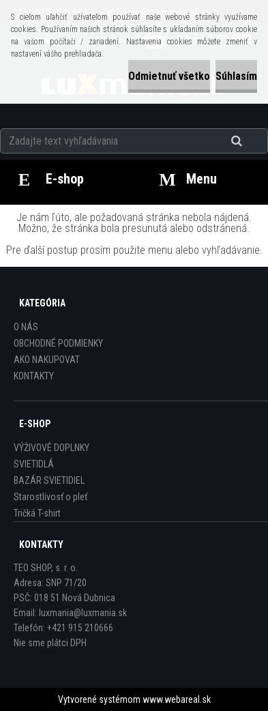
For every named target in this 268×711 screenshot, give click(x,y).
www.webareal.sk (177, 699)
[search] (253, 141)
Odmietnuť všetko (169, 76)
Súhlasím (236, 76)
